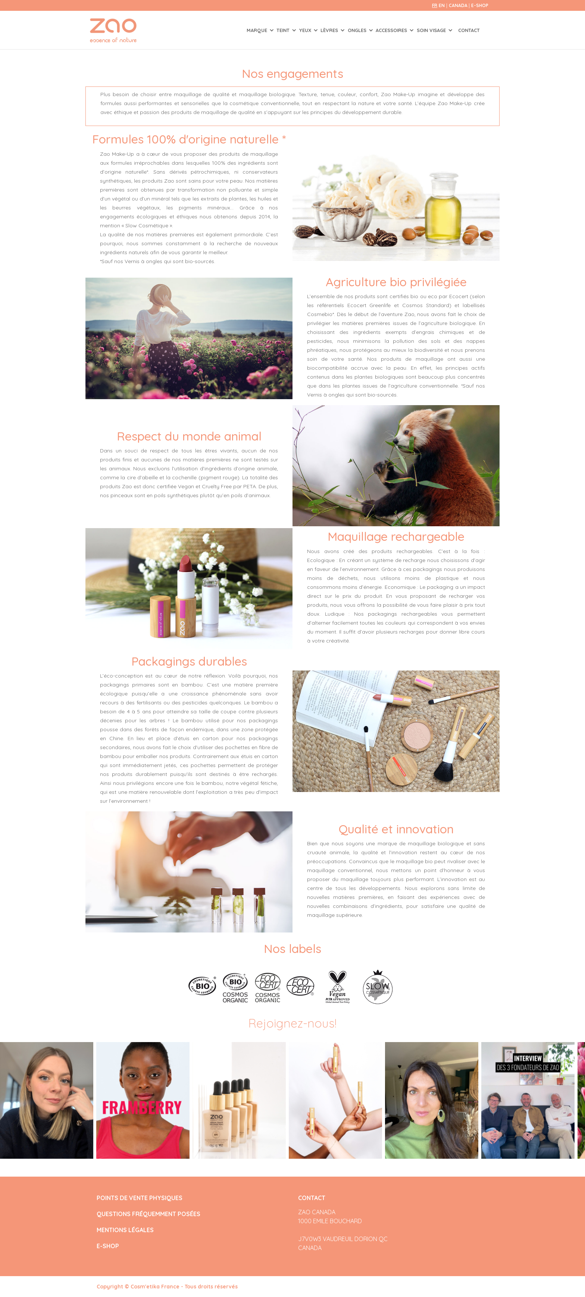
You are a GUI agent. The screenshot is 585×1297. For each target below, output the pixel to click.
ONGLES (358, 30)
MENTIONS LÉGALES (125, 1230)
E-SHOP (479, 5)
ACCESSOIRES (392, 30)
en (442, 5)
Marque (258, 30)
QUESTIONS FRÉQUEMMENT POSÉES (148, 1214)
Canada (459, 5)
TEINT (283, 30)
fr (434, 5)
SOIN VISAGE (432, 30)
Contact (469, 30)
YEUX (306, 30)
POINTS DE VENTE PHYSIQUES (139, 1198)
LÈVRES (330, 30)
